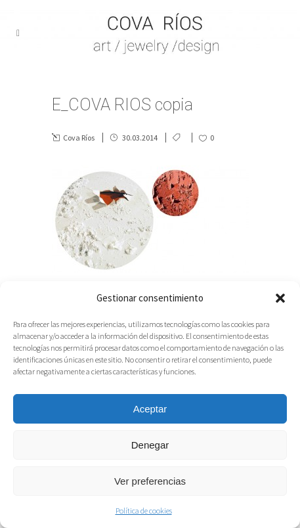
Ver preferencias (150, 481)
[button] (280, 298)
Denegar (150, 445)
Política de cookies (144, 511)
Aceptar (150, 408)
